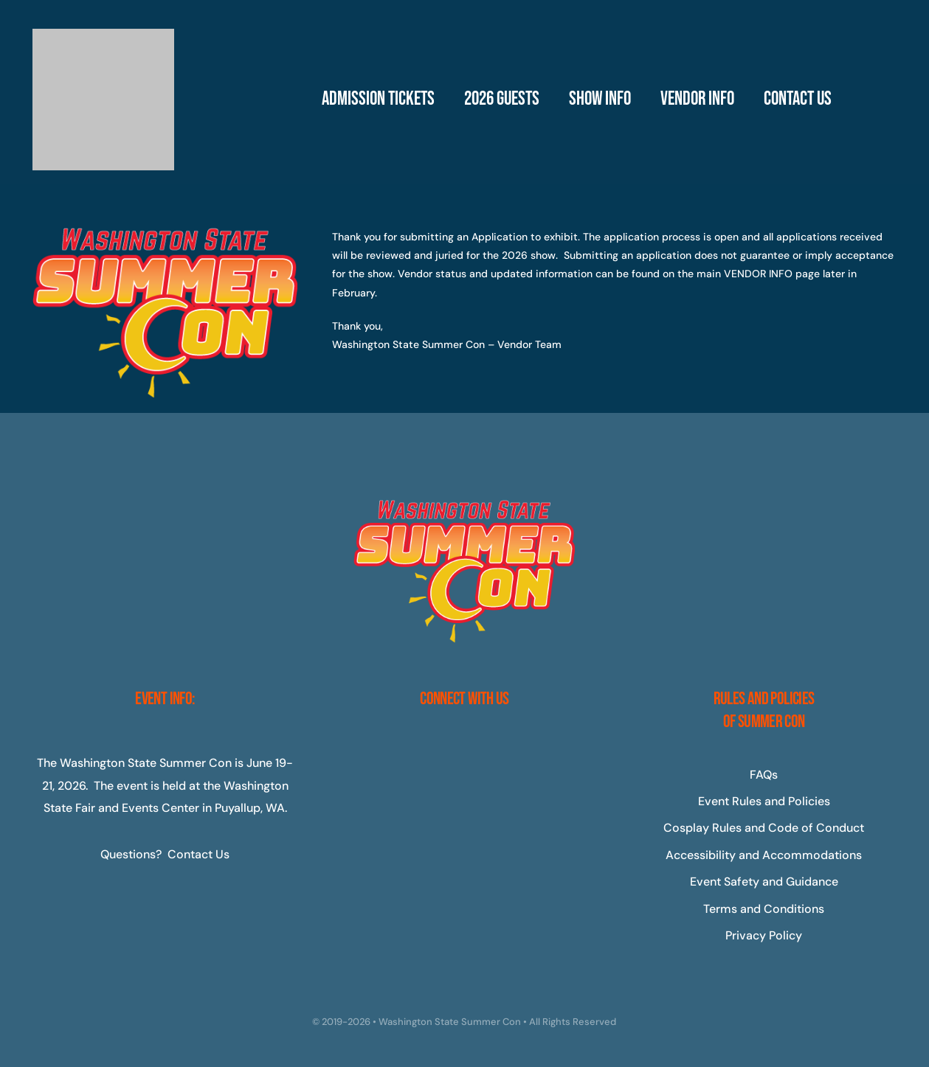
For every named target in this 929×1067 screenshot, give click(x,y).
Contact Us (198, 854)
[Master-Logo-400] (103, 34)
